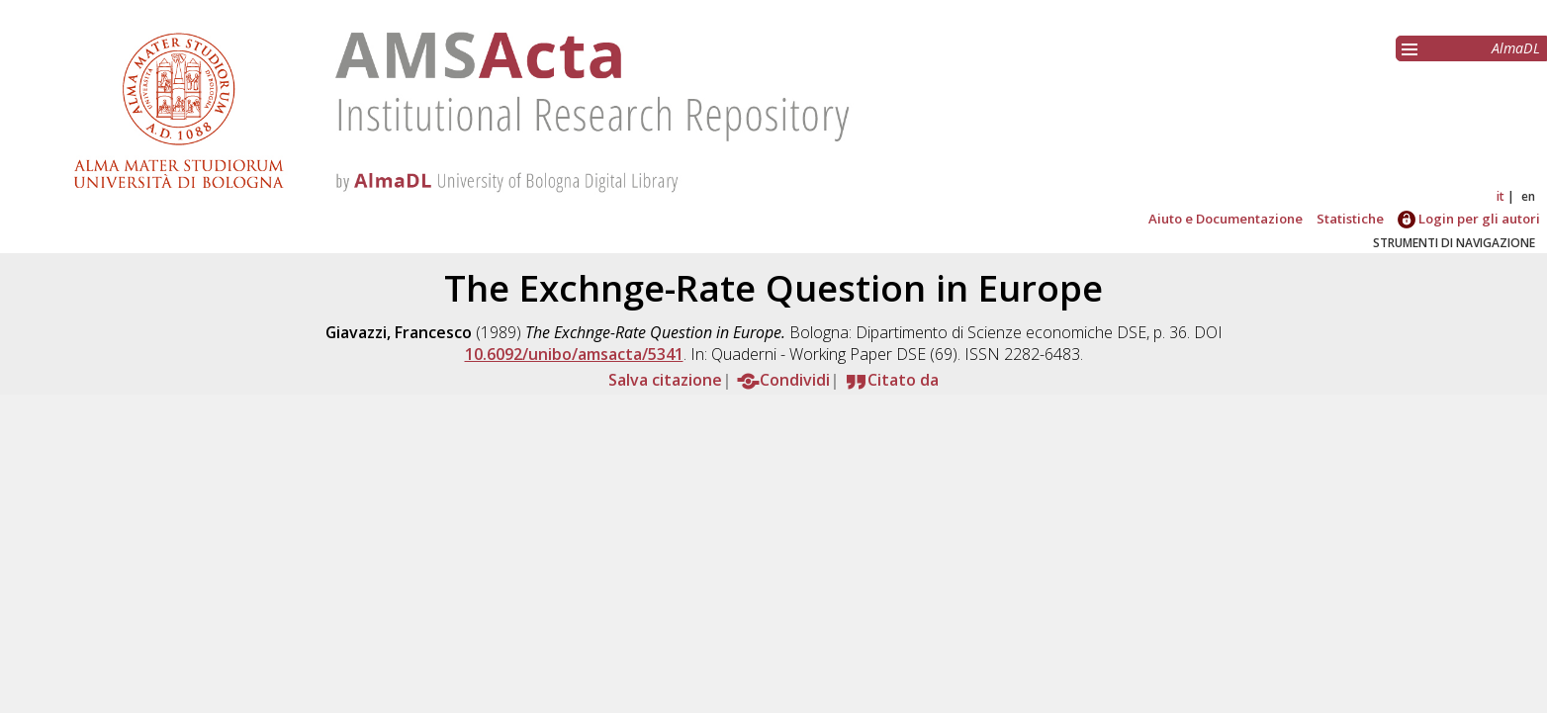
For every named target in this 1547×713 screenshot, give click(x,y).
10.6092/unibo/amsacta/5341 (574, 354)
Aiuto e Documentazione (1225, 218)
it (1500, 196)
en (1528, 196)
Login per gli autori (1469, 218)
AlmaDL (1516, 48)
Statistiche (1350, 218)
